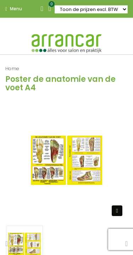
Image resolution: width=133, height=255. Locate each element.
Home (12, 68)
